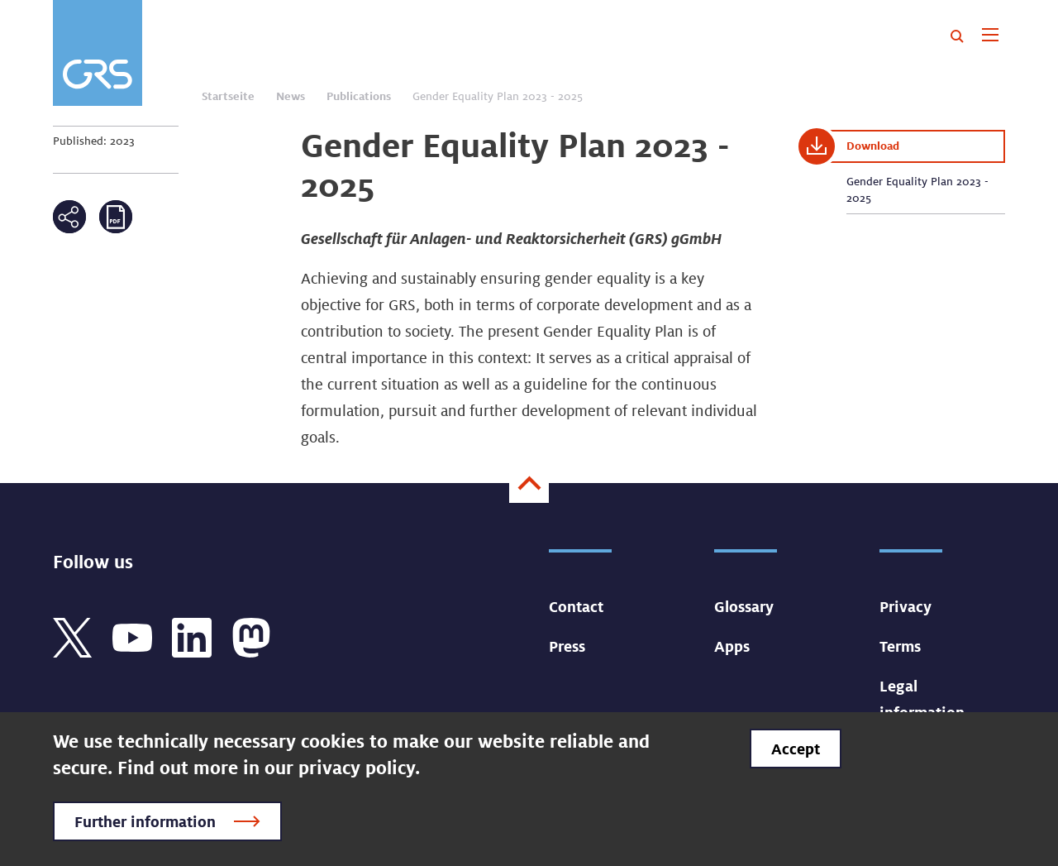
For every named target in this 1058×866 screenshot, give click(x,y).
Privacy (905, 606)
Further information (145, 821)
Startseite (228, 96)
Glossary (744, 606)
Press (567, 646)
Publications (358, 96)
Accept (795, 748)
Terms (900, 646)
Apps (732, 646)
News (290, 96)
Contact (576, 606)
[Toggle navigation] (990, 36)
